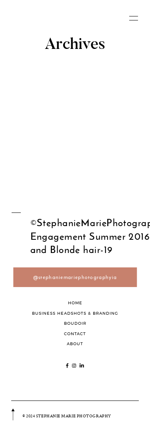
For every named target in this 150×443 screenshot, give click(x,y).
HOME (75, 302)
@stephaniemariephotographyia (75, 277)
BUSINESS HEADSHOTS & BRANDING (75, 313)
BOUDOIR (75, 323)
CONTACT (75, 333)
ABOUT (75, 343)
